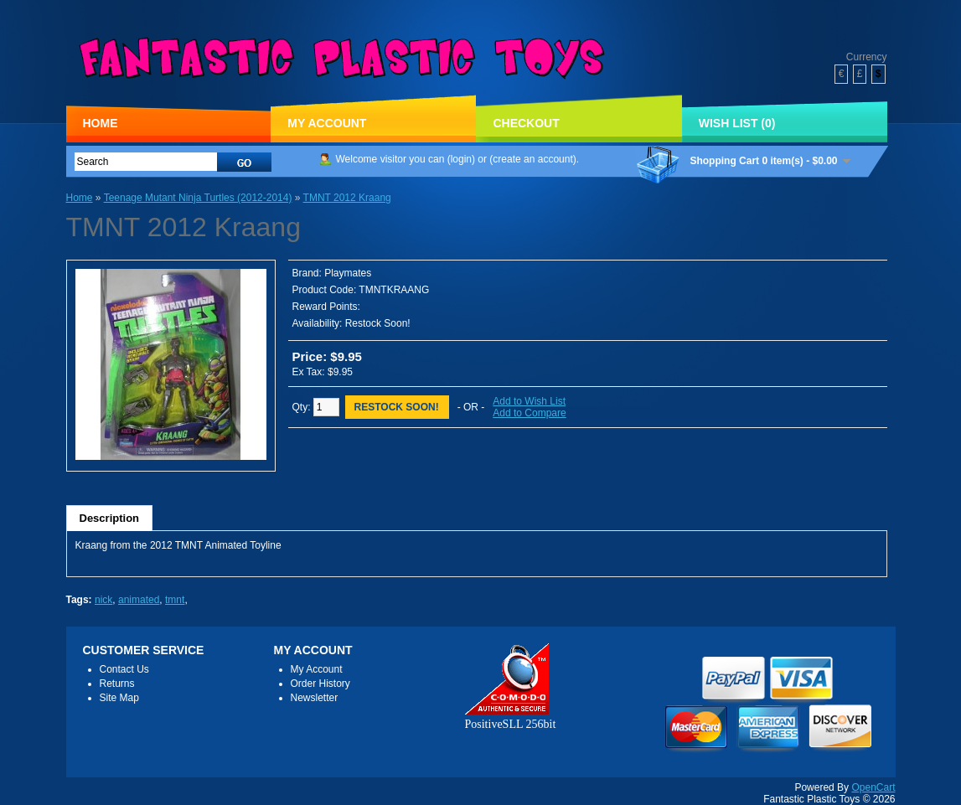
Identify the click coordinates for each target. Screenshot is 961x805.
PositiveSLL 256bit (510, 717)
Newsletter (314, 698)
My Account (326, 123)
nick (103, 600)
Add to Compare (529, 413)
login (461, 159)
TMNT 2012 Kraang (347, 198)
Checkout (526, 123)
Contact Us (124, 669)
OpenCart (873, 787)
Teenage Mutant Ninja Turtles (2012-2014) (198, 198)
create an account (532, 159)
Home (100, 123)
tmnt (174, 600)
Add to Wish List (529, 401)
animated (138, 600)
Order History (320, 683)
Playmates (347, 273)
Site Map (119, 698)
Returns (117, 683)
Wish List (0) (737, 123)
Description (110, 518)
